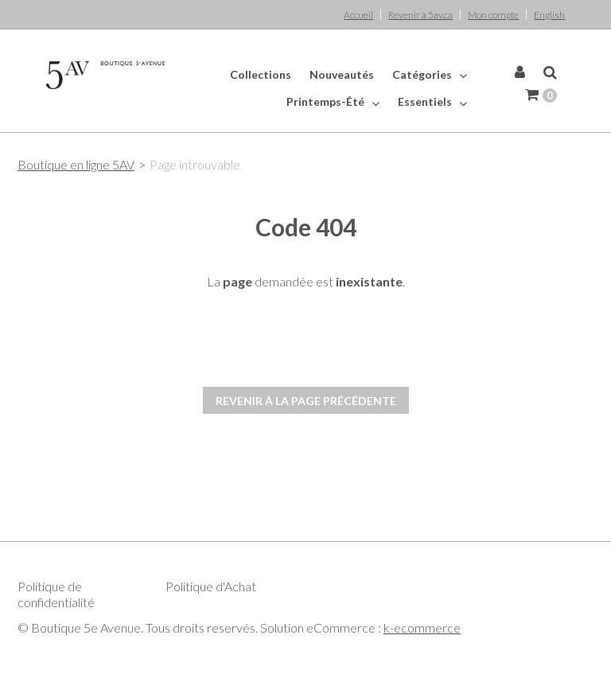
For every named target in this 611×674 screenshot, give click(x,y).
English (549, 15)
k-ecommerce (422, 627)
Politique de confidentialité (56, 594)
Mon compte (493, 15)
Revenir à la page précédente (306, 400)
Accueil (358, 15)
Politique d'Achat (210, 586)
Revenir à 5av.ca (420, 15)
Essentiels (432, 102)
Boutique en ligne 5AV (76, 164)
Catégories (429, 75)
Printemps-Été (332, 102)
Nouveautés (341, 74)
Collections (260, 74)
